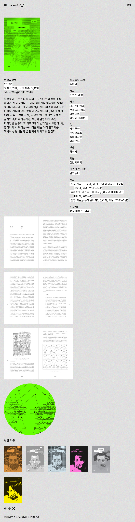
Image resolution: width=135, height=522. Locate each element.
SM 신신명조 (77, 105)
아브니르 (75, 114)
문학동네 (75, 173)
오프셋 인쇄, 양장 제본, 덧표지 (21, 88)
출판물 (73, 84)
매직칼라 (75, 128)
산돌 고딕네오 (77, 110)
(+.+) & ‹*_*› (17, 5)
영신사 (73, 151)
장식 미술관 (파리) (80, 211)
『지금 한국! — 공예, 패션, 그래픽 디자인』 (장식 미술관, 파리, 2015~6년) (96, 186)
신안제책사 (76, 162)
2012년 (8, 84)
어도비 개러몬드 (79, 118)
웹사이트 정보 (33, 517)
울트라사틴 (76, 137)
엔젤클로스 (76, 132)
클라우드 (75, 141)
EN (129, 5)
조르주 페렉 (76, 95)
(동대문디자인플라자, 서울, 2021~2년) (99, 200)
